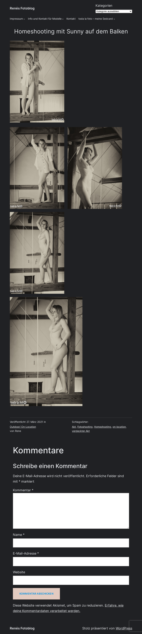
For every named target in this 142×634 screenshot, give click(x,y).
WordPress (124, 628)
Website (19, 572)
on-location (119, 426)
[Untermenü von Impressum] (24, 19)
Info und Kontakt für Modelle (45, 18)
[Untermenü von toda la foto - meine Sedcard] (114, 19)
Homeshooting (102, 426)
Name (19, 535)
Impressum (16, 18)
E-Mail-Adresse (26, 553)
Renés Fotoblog (22, 8)
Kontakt (71, 18)
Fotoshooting (85, 426)
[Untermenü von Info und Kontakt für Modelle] (63, 19)
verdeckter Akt (81, 431)
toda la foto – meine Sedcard (95, 18)
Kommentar (23, 490)
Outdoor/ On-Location (23, 426)
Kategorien (104, 5)
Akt (74, 426)
